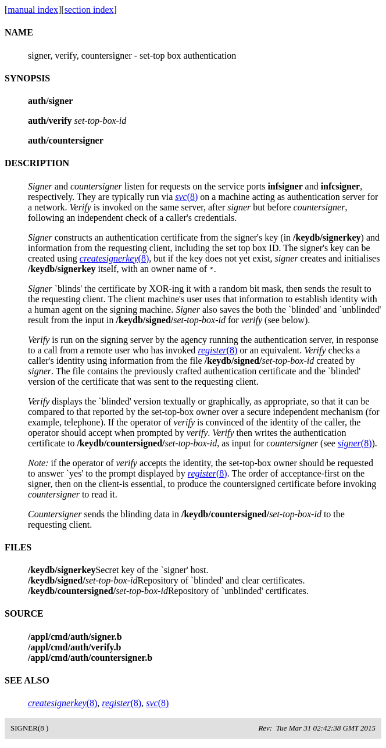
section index (89, 10)
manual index (33, 10)
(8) (186, 197)
